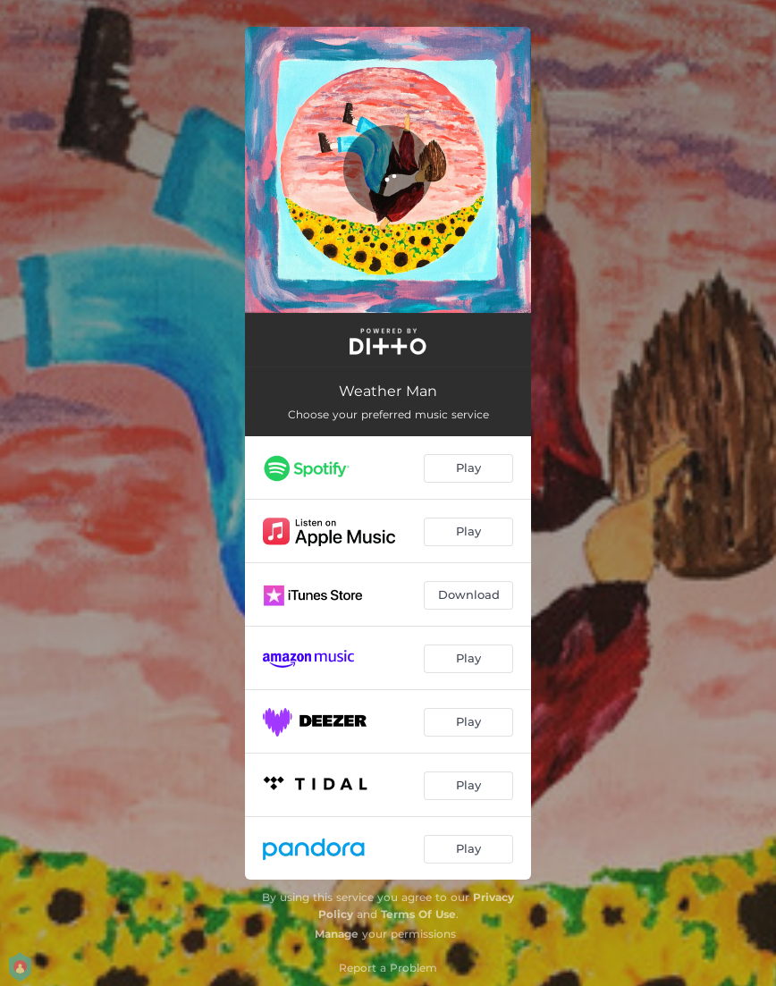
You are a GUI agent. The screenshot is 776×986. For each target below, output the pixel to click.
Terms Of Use (418, 914)
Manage (336, 933)
